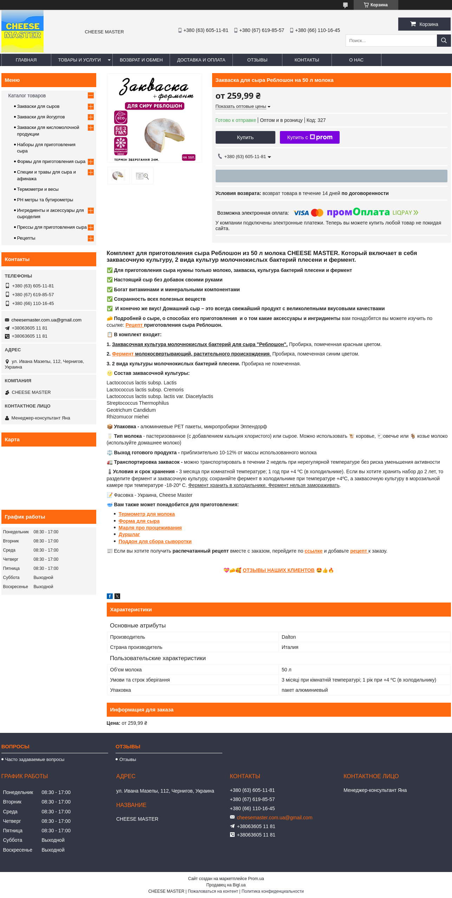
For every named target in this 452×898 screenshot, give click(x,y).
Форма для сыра (139, 521)
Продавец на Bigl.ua (226, 885)
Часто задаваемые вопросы (35, 759)
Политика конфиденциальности (273, 891)
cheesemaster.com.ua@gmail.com (47, 320)
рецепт (359, 551)
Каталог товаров (27, 95)
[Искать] (444, 40)
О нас (356, 60)
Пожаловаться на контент (213, 891)
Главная (26, 60)
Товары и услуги (79, 60)
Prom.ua (256, 878)
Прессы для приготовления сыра (52, 227)
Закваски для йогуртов (41, 116)
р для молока (158, 514)
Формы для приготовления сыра (51, 161)
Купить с (310, 137)
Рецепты (26, 238)
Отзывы (257, 60)
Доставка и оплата (201, 60)
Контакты (307, 60)
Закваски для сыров (38, 106)
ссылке (313, 551)
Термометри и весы (38, 189)
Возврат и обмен (141, 60)
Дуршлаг (129, 534)
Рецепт (135, 325)
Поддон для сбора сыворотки (155, 541)
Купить (245, 137)
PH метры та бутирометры (45, 199)
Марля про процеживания (150, 528)
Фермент (123, 354)
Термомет (130, 514)
